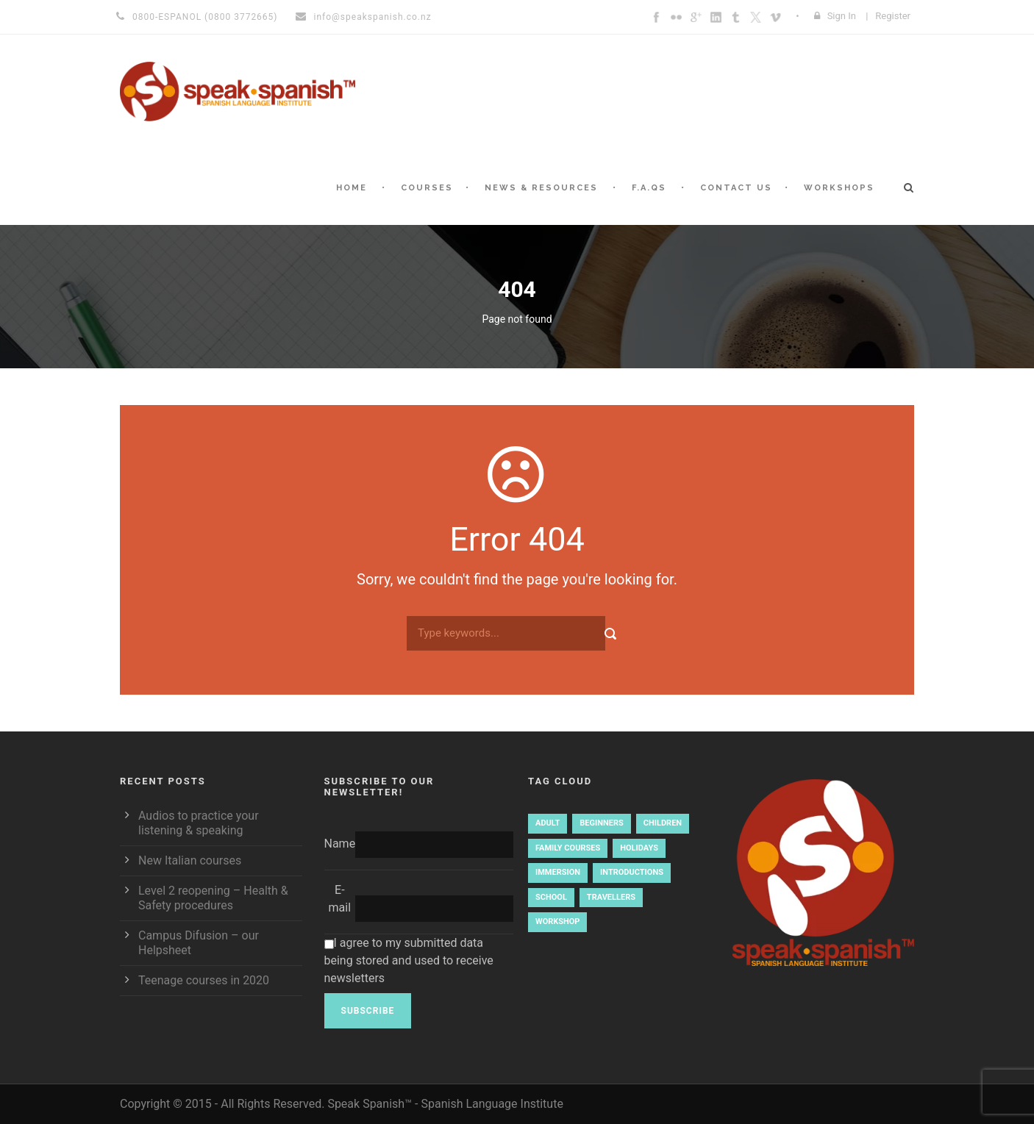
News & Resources (541, 188)
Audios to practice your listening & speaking (198, 823)
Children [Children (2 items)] (662, 823)
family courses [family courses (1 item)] (567, 848)
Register (892, 15)
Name (340, 844)
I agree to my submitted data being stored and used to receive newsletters (408, 960)
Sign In (841, 15)
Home (351, 188)
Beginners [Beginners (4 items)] (601, 823)
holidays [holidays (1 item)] (639, 848)
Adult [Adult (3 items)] (547, 823)
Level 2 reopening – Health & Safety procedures (213, 898)
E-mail (340, 898)
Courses (427, 188)
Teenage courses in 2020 (203, 980)
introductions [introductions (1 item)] (631, 872)
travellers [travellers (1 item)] (611, 897)
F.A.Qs (649, 188)
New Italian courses (189, 860)
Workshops (839, 188)
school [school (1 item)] (551, 897)
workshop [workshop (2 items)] (557, 921)
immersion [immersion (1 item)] (557, 872)
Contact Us (736, 188)
